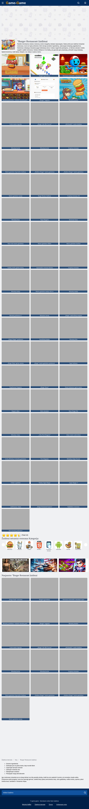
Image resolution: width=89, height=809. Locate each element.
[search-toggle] (78, 3)
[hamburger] (3, 3)
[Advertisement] (23, 22)
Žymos (51, 804)
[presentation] (3, 544)
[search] (85, 792)
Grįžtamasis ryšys (61, 804)
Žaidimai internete (40, 804)
